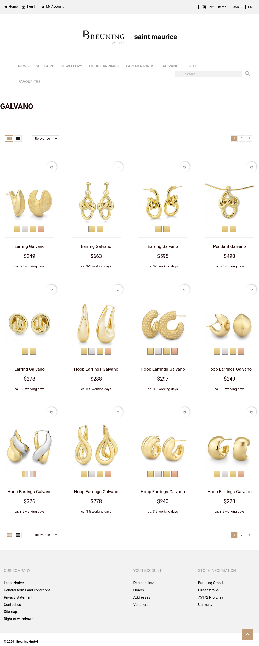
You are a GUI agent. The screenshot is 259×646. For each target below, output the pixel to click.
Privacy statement (18, 597)
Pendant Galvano (229, 246)
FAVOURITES (30, 81)
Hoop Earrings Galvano (96, 369)
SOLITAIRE (45, 66)
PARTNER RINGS (140, 66)
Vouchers (141, 604)
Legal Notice (14, 583)
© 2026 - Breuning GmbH (21, 641)
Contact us (12, 604)
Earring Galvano (29, 246)
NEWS (23, 66)
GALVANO (170, 66)
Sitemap (10, 612)
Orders (138, 590)
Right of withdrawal (19, 619)
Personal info (143, 583)
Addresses (141, 597)
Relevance (47, 138)
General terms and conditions (27, 590)
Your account (147, 570)
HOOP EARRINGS (104, 66)
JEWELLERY (71, 66)
